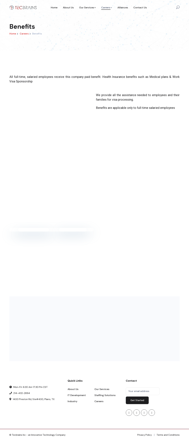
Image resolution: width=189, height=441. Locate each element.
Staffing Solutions (104, 395)
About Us (73, 389)
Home (12, 33)
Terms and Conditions (168, 434)
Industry (72, 401)
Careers (24, 33)
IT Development (77, 395)
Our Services (101, 389)
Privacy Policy (144, 434)
